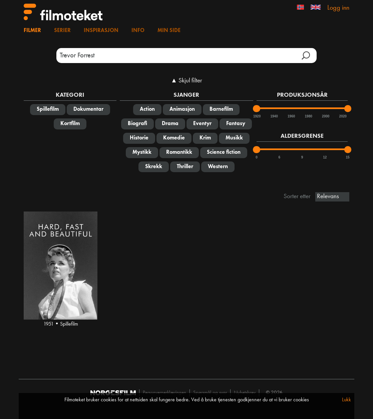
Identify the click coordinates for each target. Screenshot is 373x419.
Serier (62, 30)
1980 (308, 116)
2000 (325, 116)
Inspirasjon (101, 30)
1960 (291, 116)
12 (325, 157)
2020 (342, 116)
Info (137, 30)
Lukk (346, 400)
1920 (256, 116)
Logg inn (338, 8)
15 (348, 157)
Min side (168, 30)
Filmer (32, 30)
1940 (274, 116)
